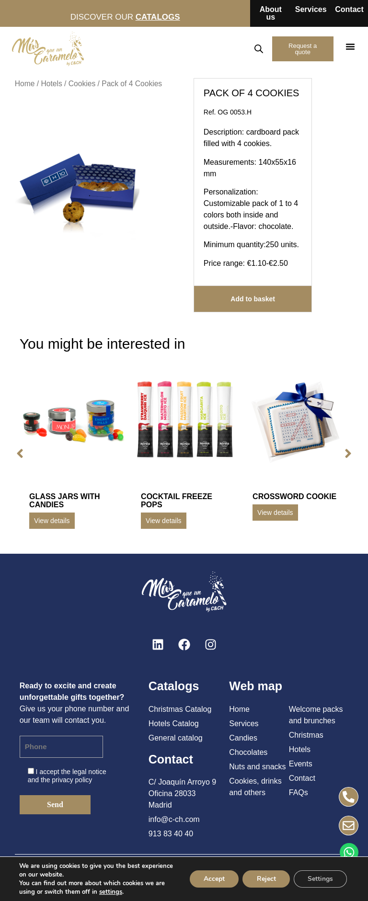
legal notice (89, 772)
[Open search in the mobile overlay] (257, 49)
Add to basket (252, 299)
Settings (320, 878)
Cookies (82, 84)
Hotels (51, 84)
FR (240, 48)
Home (25, 84)
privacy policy (72, 780)
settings (110, 892)
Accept (212, 878)
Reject (265, 878)
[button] (350, 46)
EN (220, 48)
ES (199, 48)
